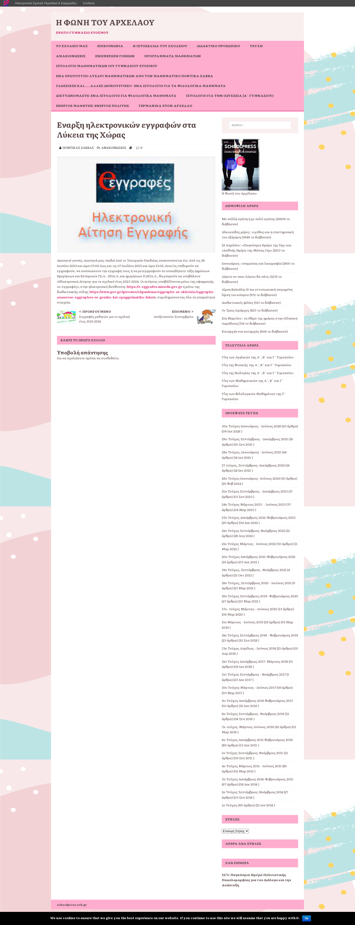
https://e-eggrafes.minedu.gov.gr (154, 286)
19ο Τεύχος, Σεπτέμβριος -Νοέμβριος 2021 (254, 569)
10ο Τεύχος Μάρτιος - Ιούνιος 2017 (249, 687)
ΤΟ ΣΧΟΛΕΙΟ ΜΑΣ (72, 45)
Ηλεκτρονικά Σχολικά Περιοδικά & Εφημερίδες (46, 3)
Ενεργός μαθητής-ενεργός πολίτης (92, 105)
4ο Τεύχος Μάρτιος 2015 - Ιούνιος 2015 (252, 765)
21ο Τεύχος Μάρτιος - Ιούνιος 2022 (249, 543)
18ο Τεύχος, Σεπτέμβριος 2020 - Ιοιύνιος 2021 (257, 582)
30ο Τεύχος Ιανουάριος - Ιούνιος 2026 (251, 426)
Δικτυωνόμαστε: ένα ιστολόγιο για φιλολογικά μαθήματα (116, 95)
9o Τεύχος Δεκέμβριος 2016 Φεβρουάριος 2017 (257, 700)
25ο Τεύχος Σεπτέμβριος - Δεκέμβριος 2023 (255, 491)
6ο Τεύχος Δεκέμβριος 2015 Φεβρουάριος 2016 (257, 739)
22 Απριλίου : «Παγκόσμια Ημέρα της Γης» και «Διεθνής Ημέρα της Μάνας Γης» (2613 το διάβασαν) (256, 250)
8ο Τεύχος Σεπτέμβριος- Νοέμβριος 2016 (253, 713)
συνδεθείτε (109, 358)
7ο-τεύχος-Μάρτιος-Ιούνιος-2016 (248, 726)
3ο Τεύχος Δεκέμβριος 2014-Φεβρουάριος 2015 (257, 779)
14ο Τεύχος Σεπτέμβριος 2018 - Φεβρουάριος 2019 (260, 635)
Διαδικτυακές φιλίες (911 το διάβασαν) (251, 302)
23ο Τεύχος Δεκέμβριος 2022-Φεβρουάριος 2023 (259, 517)
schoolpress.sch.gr (72, 904)
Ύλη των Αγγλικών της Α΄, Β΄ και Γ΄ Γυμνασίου (257, 357)
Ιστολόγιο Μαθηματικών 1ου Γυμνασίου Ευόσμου (106, 65)
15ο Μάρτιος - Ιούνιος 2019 (242, 622)
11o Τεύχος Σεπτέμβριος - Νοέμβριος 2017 (254, 674)
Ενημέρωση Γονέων (115, 55)
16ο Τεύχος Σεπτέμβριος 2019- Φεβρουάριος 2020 (260, 596)
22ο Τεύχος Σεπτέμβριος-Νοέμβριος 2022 (253, 530)
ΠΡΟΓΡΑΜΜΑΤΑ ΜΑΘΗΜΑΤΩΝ (172, 55)
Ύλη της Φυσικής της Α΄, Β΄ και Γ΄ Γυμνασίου (256, 364)
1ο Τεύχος (229, 805)
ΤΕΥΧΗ (256, 45)
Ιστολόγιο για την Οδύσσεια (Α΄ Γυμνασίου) (230, 95)
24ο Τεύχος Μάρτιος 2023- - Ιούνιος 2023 (254, 504)
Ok (306, 918)
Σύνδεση (89, 3)
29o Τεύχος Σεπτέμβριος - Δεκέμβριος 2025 (255, 438)
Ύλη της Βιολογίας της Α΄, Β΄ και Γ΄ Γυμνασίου (257, 372)
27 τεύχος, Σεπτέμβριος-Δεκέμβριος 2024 (253, 465)
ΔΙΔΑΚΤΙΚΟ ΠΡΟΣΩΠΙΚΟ (218, 45)
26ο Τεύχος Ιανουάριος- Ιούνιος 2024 (251, 478)
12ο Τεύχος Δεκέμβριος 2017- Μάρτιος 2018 (255, 661)
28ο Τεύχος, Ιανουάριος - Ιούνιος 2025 (251, 452)
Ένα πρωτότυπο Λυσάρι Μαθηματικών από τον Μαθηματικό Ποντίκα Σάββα (134, 75)
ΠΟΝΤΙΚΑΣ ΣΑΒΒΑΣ (78, 147)
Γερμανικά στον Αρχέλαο (165, 105)
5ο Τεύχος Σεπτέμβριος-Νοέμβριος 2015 (252, 752)
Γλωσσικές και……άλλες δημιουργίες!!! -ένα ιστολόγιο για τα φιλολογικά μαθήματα (141, 85)
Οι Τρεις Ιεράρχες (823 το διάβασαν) (249, 310)
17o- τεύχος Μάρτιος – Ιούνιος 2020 (249, 608)
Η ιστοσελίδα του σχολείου (160, 45)
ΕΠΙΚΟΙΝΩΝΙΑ (110, 45)
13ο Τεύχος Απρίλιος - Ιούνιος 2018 (249, 648)
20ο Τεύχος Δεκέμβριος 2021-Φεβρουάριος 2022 (258, 556)
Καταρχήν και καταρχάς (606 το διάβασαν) (255, 331)
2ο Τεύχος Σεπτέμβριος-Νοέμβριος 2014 (252, 792)
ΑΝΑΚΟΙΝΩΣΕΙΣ (70, 55)
